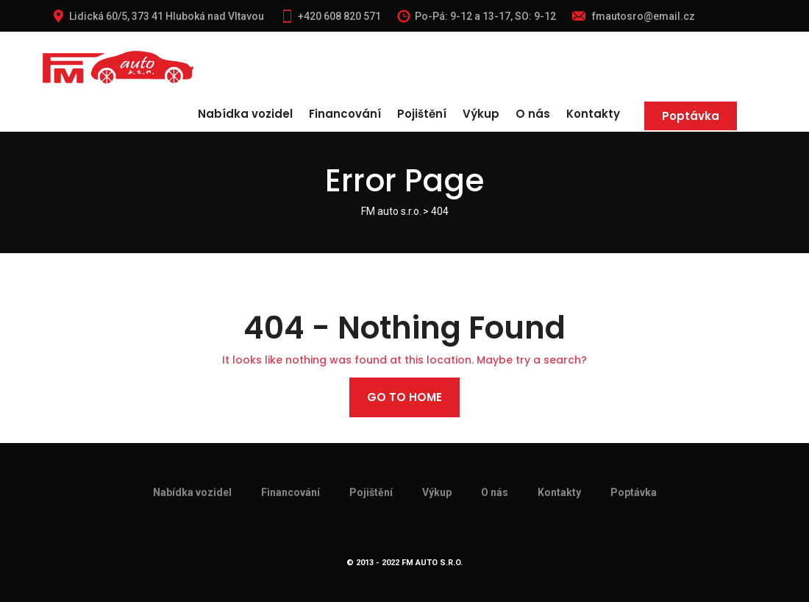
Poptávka (690, 116)
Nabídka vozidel (245, 113)
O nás (533, 113)
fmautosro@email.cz (633, 16)
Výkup (481, 113)
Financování (345, 113)
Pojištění (421, 113)
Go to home (404, 397)
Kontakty (593, 113)
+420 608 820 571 (330, 16)
